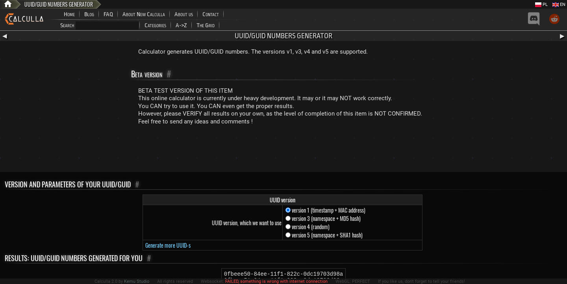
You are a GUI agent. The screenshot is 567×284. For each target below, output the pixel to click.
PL (541, 4)
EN (558, 4)
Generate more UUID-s (168, 245)
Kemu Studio (136, 281)
